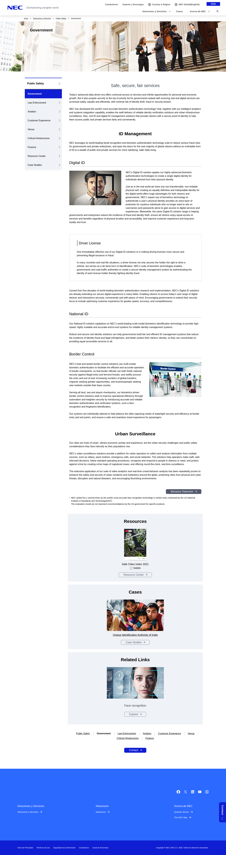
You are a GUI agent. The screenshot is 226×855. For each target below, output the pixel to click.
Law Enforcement (37, 102)
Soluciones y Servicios (42, 18)
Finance (32, 147)
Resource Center (37, 156)
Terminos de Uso (43, 848)
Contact (133, 750)
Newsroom (101, 812)
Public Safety (61, 18)
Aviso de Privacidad (25, 848)
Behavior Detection (182, 491)
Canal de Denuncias (100, 848)
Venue (31, 129)
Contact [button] (222, 810)
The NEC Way (180, 817)
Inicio (26, 18)
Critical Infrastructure (39, 138)
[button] (155, 11)
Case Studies (35, 165)
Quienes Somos (181, 812)
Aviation (32, 111)
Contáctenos (84, 848)
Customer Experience (39, 120)
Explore (135, 568)
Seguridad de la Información (64, 848)
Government (35, 94)
